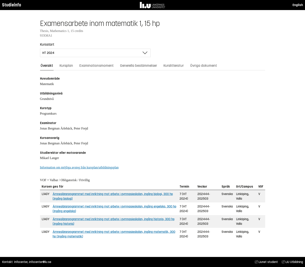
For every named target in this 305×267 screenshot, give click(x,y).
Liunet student (266, 262)
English (298, 5)
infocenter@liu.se (40, 262)
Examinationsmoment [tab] (96, 65)
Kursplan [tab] (66, 65)
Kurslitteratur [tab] (173, 65)
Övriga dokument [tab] (203, 65)
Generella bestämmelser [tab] (138, 65)
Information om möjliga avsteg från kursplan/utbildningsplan (79, 167)
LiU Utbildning (292, 262)
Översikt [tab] (47, 65)
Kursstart (47, 44)
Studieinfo (11, 5)
